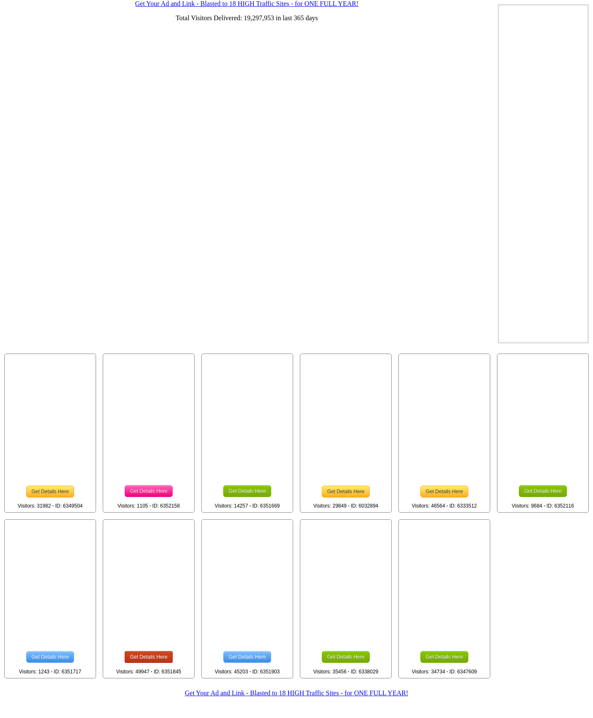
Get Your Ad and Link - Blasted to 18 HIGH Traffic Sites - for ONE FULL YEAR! (296, 693)
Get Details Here (50, 492)
